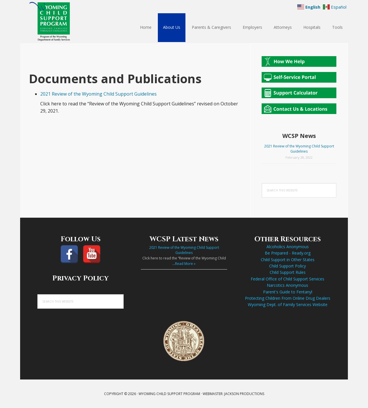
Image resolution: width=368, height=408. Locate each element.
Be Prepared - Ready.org (287, 253)
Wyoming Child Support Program (57, 21)
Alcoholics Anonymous (288, 246)
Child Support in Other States (288, 259)
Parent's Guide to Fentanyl (287, 292)
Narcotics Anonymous (287, 285)
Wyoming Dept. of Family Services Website (287, 304)
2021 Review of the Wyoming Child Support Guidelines (98, 94)
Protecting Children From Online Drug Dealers (287, 298)
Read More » (185, 263)
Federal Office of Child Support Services (287, 279)
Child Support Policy (287, 266)
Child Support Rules (288, 272)
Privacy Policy (80, 278)
